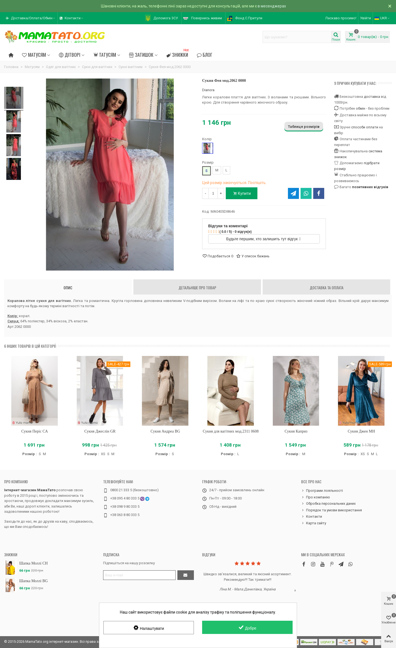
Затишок (141, 54)
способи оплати (364, 127)
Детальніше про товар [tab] (197, 287)
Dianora (208, 90)
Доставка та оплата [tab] (326, 287)
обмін (360, 108)
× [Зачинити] (390, 6)
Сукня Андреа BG (165, 431)
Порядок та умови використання (331, 510)
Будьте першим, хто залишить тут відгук (263, 239)
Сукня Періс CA (34, 431)
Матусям (34, 54)
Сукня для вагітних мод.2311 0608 (230, 431)
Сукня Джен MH (361, 431)
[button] (30, 18)
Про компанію (16, 481)
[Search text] (297, 37)
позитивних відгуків (370, 187)
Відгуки (208, 554)
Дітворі (69, 54)
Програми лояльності (322, 490)
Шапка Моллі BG (33, 581)
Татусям (104, 54)
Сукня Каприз (296, 431)
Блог (204, 54)
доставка (372, 96)
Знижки (178, 54)
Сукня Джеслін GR (100, 431)
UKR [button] (382, 18)
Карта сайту (313, 523)
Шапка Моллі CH (33, 563)
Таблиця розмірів (304, 127)
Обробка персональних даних (328, 503)
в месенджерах (272, 6)
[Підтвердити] (185, 575)
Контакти (311, 516)
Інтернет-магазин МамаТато (30, 490)
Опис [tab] (68, 287)
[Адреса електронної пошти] (139, 575)
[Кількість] (213, 193)
